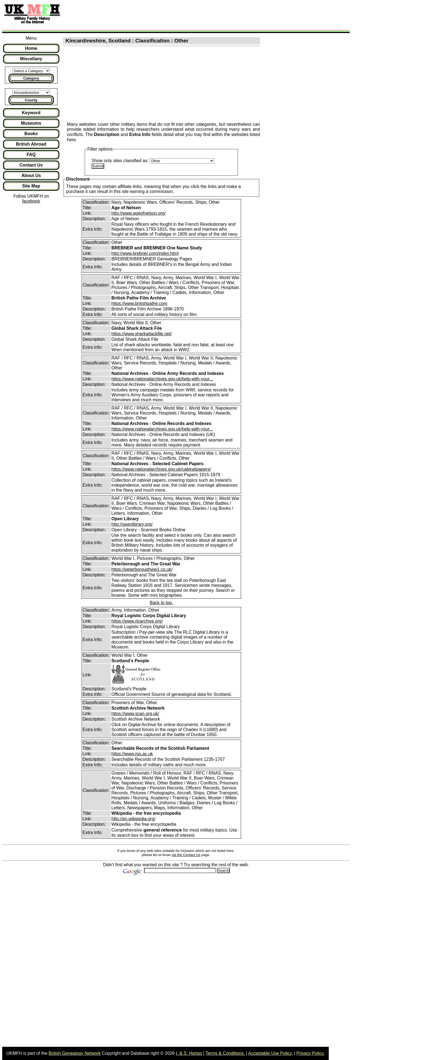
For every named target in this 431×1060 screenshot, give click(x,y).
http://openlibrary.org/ (132, 524)
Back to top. (161, 602)
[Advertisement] (166, 14)
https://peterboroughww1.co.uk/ (141, 569)
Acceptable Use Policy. (270, 1053)
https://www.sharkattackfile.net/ (141, 333)
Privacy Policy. (310, 1053)
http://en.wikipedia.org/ (133, 818)
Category (31, 78)
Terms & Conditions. (225, 1053)
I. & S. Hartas (189, 1053)
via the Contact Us (186, 855)
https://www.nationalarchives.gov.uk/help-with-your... (162, 379)
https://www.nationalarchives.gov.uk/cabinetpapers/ (161, 469)
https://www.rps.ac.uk (132, 753)
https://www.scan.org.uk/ (135, 713)
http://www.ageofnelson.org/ (138, 213)
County (31, 100)
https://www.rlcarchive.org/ (137, 621)
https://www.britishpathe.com (139, 303)
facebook (31, 201)
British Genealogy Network (75, 1053)
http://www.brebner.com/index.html (145, 253)
